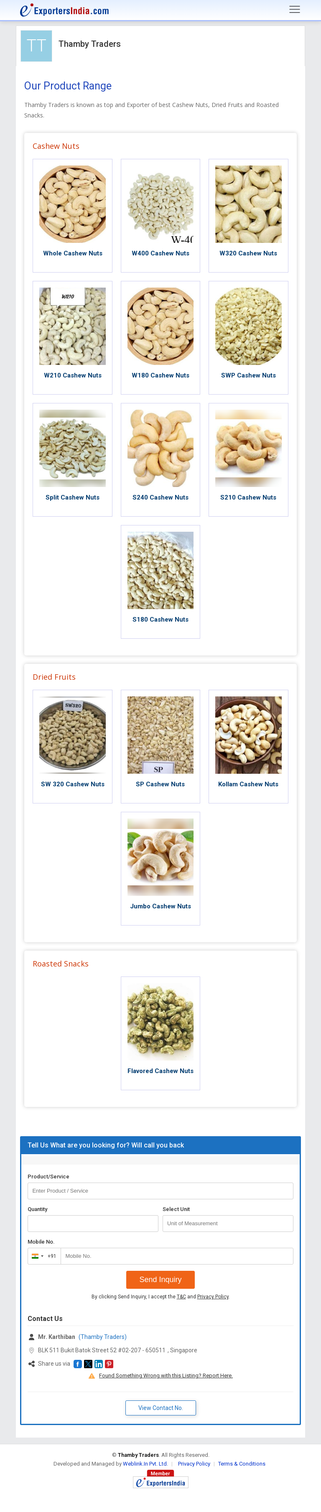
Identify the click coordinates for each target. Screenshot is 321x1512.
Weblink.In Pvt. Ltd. (145, 1464)
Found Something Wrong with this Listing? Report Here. (166, 1375)
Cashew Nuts (56, 145)
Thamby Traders (90, 43)
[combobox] (42, 1256)
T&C (181, 1297)
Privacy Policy (213, 1297)
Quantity (37, 1209)
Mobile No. (41, 1242)
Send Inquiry (160, 1279)
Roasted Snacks (61, 963)
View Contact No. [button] (160, 1408)
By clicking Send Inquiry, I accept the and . (161, 1297)
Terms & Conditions (241, 1464)
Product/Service (48, 1176)
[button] (78, 1364)
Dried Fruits (54, 676)
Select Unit (176, 1209)
